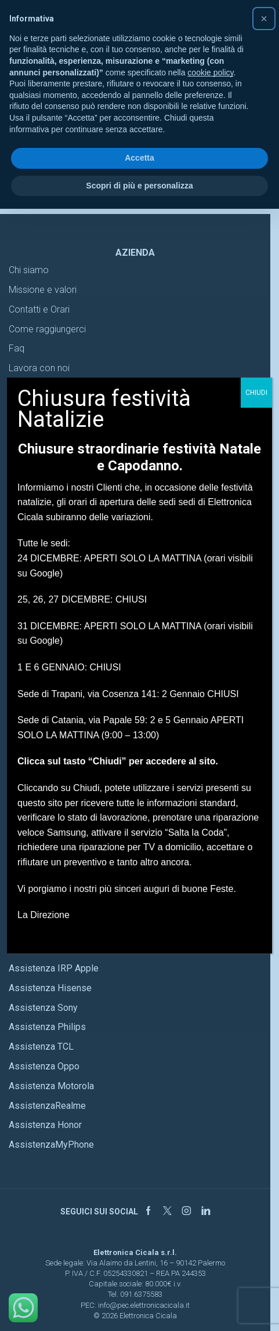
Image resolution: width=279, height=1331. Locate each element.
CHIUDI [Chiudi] (256, 393)
